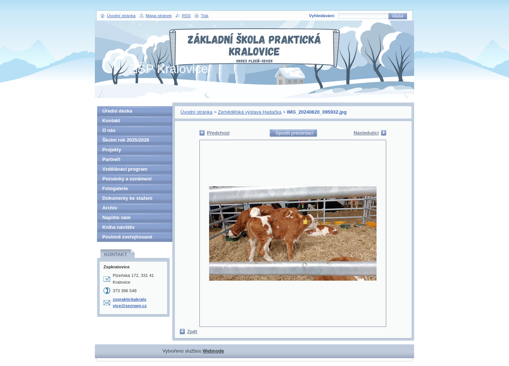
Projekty (111, 149)
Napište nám (116, 217)
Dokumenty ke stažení (127, 198)
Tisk (205, 15)
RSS (186, 15)
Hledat (397, 16)
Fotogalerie (115, 188)
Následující (366, 133)
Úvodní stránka (196, 112)
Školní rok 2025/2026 (125, 140)
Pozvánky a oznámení (126, 179)
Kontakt (111, 120)
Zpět (192, 331)
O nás (109, 130)
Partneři (111, 159)
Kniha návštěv (118, 227)
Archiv (109, 208)
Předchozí (218, 133)
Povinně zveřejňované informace (127, 238)
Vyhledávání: (322, 15)
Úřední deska (117, 111)
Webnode (213, 351)
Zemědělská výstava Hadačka (250, 112)
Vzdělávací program (124, 169)
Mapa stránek (159, 15)
